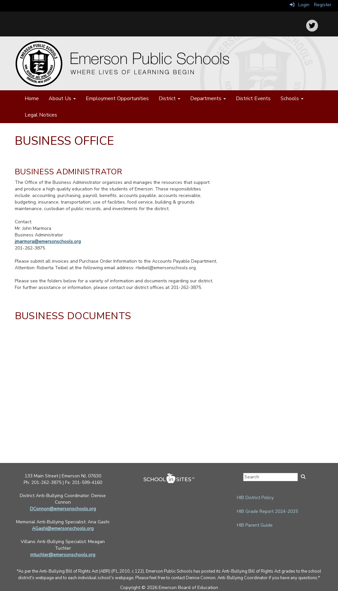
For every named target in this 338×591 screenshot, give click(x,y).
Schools (292, 98)
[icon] (312, 26)
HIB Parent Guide (255, 525)
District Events (253, 98)
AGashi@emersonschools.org (63, 528)
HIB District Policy (255, 497)
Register (322, 5)
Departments (208, 98)
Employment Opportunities (117, 98)
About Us (62, 98)
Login (299, 5)
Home (32, 98)
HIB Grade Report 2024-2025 (267, 511)
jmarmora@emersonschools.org (48, 241)
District (169, 98)
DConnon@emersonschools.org (63, 509)
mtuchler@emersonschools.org (62, 555)
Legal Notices (41, 115)
